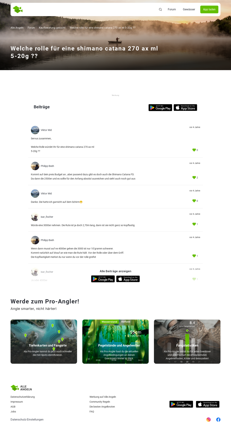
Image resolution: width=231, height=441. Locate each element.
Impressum (17, 401)
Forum (172, 9)
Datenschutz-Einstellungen (27, 419)
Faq (92, 411)
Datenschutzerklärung (23, 396)
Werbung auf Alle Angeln (103, 396)
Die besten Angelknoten (102, 406)
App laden (209, 9)
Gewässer (189, 9)
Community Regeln (100, 401)
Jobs (13, 411)
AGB (13, 406)
